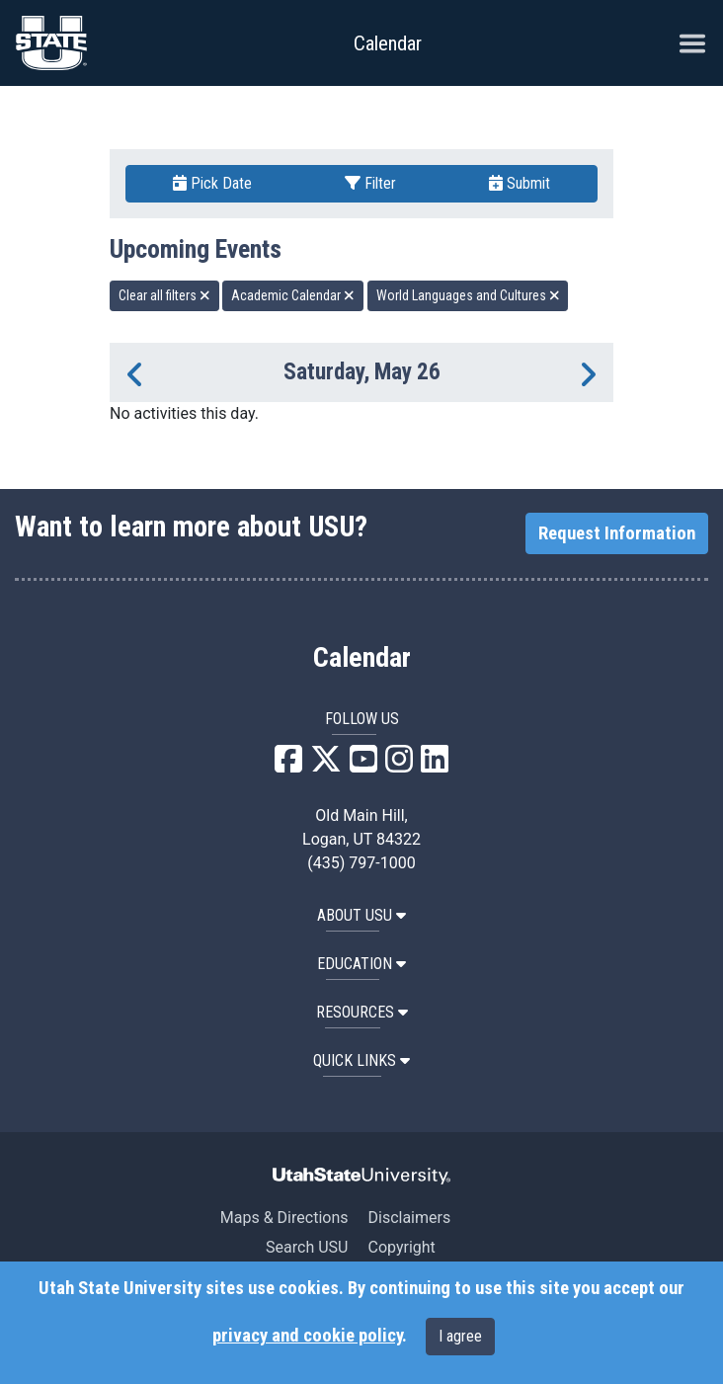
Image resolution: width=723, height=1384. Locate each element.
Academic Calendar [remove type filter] (293, 295)
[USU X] (326, 765)
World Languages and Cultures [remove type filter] (468, 295)
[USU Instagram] (399, 765)
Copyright (401, 1247)
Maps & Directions (284, 1217)
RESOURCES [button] (362, 1012)
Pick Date (212, 183)
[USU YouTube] (363, 765)
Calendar (362, 658)
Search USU (307, 1247)
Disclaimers (408, 1217)
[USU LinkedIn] (434, 765)
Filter (370, 183)
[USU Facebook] (288, 765)
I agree (460, 1336)
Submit (519, 183)
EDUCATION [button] (361, 963)
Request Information (616, 533)
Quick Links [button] (361, 1060)
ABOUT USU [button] (361, 915)
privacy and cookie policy (307, 1335)
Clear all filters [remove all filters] (164, 295)
